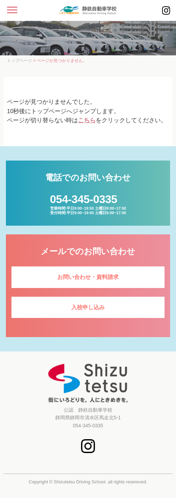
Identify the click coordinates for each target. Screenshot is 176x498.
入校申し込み (88, 307)
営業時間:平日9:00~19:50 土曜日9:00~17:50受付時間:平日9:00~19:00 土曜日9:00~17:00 (88, 204)
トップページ (19, 60)
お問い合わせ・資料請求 (88, 277)
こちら (87, 120)
